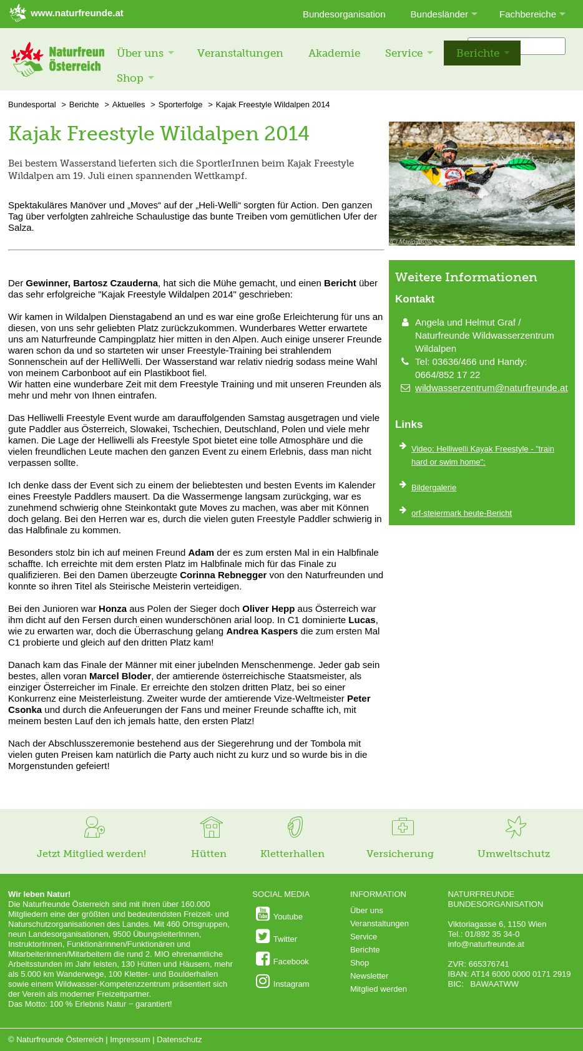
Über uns (140, 53)
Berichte (477, 53)
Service (404, 53)
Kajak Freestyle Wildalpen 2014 (273, 104)
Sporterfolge (181, 104)
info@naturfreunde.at (486, 944)
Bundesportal (32, 104)
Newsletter (369, 976)
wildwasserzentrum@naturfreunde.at (491, 387)
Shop (130, 78)
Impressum (130, 1039)
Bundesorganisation (344, 14)
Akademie (334, 53)
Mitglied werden (378, 989)
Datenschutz (179, 1039)
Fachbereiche (527, 14)
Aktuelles (128, 104)
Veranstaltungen (240, 53)
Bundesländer (440, 14)
